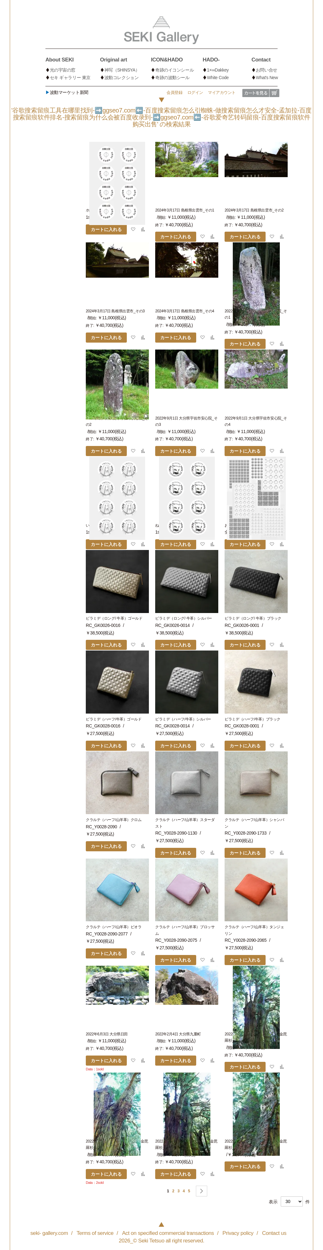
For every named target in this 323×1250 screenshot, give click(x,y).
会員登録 (174, 92)
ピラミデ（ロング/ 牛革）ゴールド (114, 618)
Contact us (274, 1233)
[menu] (161, 67)
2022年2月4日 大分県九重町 (178, 1034)
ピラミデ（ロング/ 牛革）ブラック (253, 618)
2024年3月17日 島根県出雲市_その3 (115, 311)
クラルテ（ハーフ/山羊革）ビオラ (114, 927)
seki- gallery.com (49, 1233)
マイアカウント (222, 92)
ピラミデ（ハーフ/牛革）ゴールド (114, 719)
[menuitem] (72, 59)
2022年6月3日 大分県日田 (107, 1034)
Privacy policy (237, 1233)
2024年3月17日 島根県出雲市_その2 (254, 210)
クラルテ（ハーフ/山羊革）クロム (114, 820)
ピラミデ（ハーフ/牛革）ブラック (252, 719)
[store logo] (161, 30)
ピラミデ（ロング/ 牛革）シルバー (183, 618)
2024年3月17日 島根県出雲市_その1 (184, 210)
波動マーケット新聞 (66, 92)
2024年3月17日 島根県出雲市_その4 (184, 311)
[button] (133, 229)
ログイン (195, 92)
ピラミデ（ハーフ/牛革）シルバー (183, 719)
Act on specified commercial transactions (168, 1233)
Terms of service (95, 1233)
